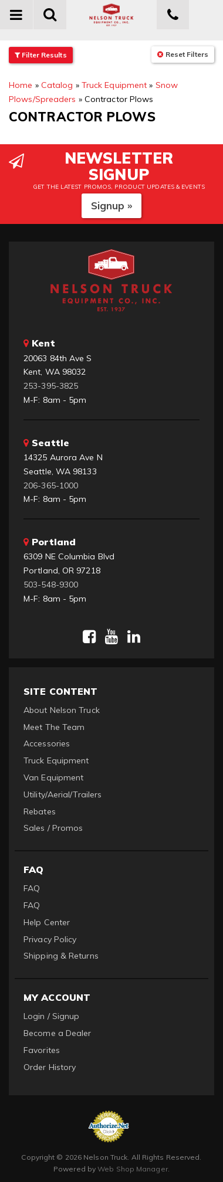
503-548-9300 (50, 584)
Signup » (112, 205)
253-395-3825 (50, 386)
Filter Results (41, 54)
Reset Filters (182, 54)
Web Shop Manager (132, 1168)
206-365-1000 (50, 485)
